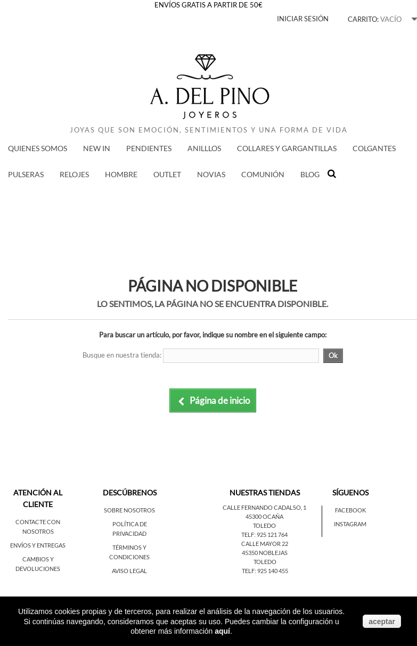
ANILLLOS (204, 148)
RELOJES (74, 174)
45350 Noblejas (265, 552)
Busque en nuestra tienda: (122, 355)
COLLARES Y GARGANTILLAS (287, 148)
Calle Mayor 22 (264, 543)
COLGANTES (374, 148)
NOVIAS (211, 174)
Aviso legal (129, 570)
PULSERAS (26, 174)
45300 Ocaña (264, 516)
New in (96, 148)
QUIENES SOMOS (37, 148)
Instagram (350, 523)
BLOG (310, 174)
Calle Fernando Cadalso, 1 (264, 507)
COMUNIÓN (262, 174)
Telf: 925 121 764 (264, 534)
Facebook (350, 510)
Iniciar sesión (303, 18)
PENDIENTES (148, 148)
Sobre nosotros (129, 510)
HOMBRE (121, 174)
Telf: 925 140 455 (265, 570)
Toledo (264, 525)
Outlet (167, 174)
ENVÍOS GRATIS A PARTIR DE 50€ (208, 5)
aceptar (382, 621)
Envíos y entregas (38, 545)
